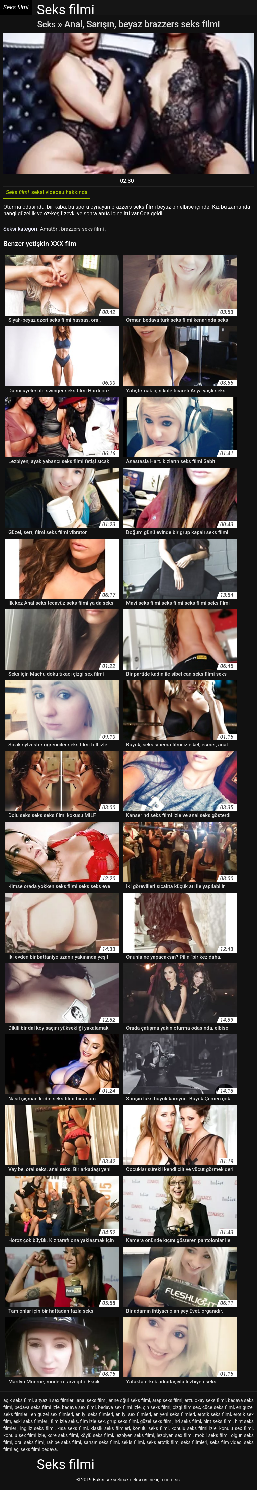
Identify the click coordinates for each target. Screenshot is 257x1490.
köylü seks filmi (97, 1437)
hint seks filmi (218, 1423)
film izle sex (92, 1423)
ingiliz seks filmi (37, 1430)
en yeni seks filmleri (174, 1416)
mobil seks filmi (212, 1437)
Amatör (49, 230)
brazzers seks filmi (84, 230)
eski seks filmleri (30, 1423)
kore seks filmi (63, 1437)
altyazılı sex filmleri (55, 1402)
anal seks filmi (91, 1402)
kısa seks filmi (72, 1430)
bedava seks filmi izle (37, 1409)
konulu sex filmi (236, 1430)
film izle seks (64, 1423)
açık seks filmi (18, 1402)
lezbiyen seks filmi (134, 1437)
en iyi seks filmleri (94, 1416)
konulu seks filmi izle (193, 1430)
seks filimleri (194, 1444)
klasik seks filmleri (110, 1430)
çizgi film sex (186, 1409)
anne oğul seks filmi (129, 1402)
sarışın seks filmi (101, 1444)
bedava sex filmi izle (119, 1409)
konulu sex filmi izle (24, 1437)
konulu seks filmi (151, 1430)
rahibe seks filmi (64, 1444)
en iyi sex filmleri (133, 1416)
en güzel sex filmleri (52, 1416)
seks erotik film (162, 1444)
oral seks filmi (29, 1444)
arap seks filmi (167, 1402)
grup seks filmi (122, 1423)
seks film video (226, 1444)
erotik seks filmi (214, 1416)
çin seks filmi (156, 1409)
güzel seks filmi (156, 1423)
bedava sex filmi (79, 1409)
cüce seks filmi (218, 1409)
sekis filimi (132, 1444)
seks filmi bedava (39, 1451)
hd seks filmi (188, 1423)
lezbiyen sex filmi (175, 1437)
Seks (46, 24)
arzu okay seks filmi (205, 1402)
